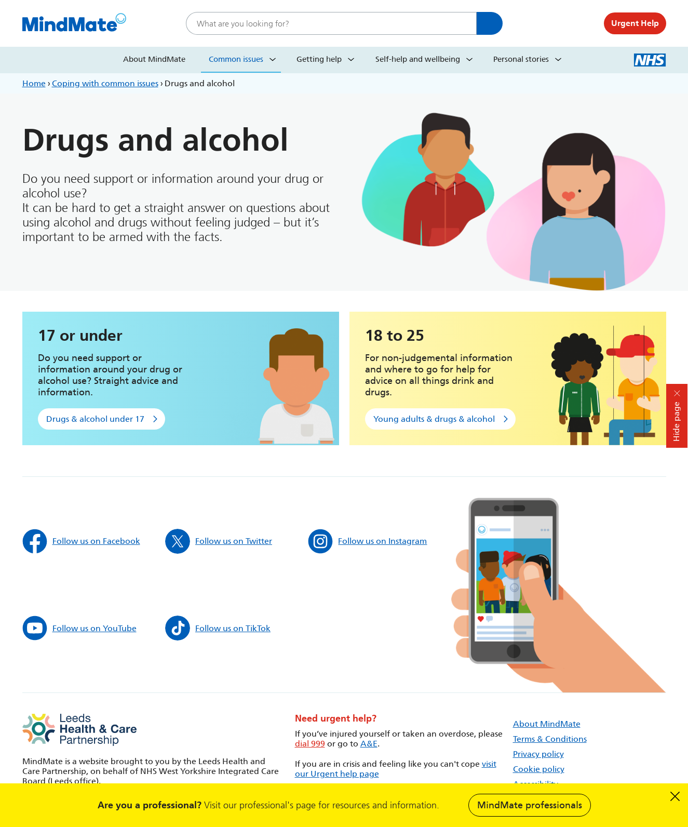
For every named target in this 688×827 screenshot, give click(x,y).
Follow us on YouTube (79, 628)
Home (34, 83)
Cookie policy (538, 769)
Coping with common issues (105, 83)
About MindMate (154, 59)
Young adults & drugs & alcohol (434, 419)
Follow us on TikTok (218, 628)
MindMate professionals (529, 805)
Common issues (236, 59)
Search (490, 23)
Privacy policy (538, 754)
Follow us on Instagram (367, 541)
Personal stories (521, 59)
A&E (368, 744)
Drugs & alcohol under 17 (95, 419)
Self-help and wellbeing (417, 59)
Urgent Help (635, 23)
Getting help (319, 59)
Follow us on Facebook (81, 541)
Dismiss (675, 796)
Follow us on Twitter (218, 541)
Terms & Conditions (550, 739)
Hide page (676, 422)
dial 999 (310, 744)
